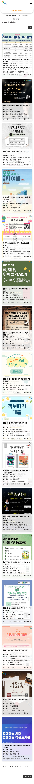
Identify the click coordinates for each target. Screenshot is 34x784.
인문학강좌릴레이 (17, 19)
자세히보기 (26, 74)
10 (30, 766)
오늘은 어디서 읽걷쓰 (17, 10)
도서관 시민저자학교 (23, 16)
